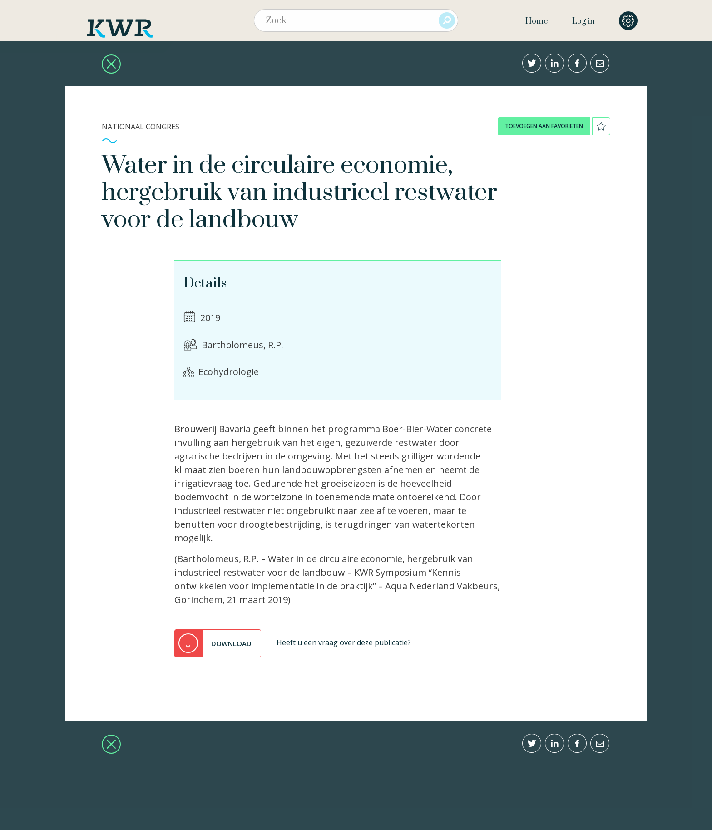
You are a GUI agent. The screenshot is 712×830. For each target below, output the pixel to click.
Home (536, 21)
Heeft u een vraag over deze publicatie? (344, 642)
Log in (583, 21)
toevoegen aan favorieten (544, 126)
